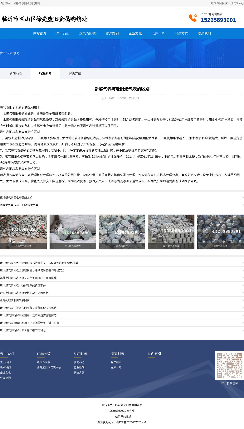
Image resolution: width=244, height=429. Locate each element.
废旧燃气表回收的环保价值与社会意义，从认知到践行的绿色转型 (39, 262)
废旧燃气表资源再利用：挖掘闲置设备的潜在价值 (29, 322)
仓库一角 (158, 33)
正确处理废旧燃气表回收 (15, 300)
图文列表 (117, 353)
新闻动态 (16, 73)
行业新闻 (13, 53)
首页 (2, 53)
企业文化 (135, 33)
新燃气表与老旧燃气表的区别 (122, 88)
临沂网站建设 (123, 416)
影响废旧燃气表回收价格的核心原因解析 (24, 292)
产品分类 (44, 353)
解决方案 (181, 33)
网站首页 (39, 33)
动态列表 (81, 353)
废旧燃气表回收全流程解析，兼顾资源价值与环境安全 (32, 270)
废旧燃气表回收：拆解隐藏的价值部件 (23, 285)
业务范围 (5, 377)
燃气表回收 (87, 33)
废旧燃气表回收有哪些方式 (16, 197)
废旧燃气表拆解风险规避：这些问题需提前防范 (28, 315)
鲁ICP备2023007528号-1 (131, 422)
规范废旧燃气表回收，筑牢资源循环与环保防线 (28, 277)
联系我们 (204, 33)
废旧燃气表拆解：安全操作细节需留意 (23, 330)
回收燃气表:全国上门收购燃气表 (19, 205)
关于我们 (62, 33)
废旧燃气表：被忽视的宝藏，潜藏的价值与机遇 (28, 307)
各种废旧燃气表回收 (49, 367)
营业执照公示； (107, 422)
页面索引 (154, 353)
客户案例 (112, 33)
